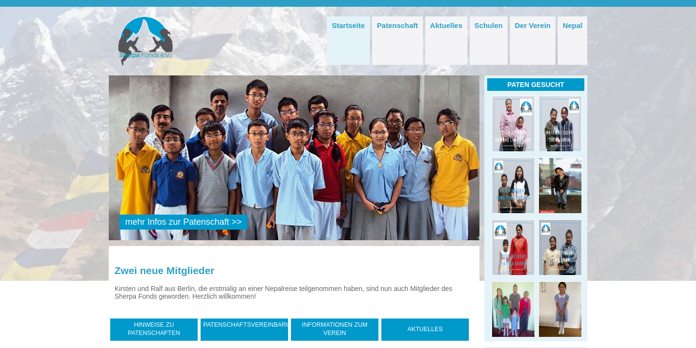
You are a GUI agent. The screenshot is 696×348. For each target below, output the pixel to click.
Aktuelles (446, 25)
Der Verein (533, 25)
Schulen (489, 25)
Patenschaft (397, 25)
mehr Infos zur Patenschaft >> (183, 222)
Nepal (572, 25)
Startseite (348, 25)
